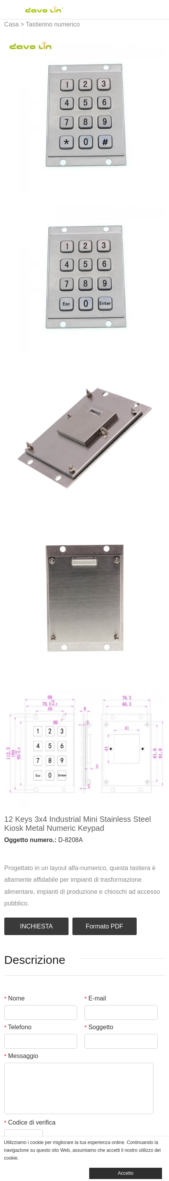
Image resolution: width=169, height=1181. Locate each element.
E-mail (95, 998)
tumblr (87, 851)
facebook (8, 851)
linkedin (21, 851)
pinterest (48, 851)
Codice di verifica (30, 1122)
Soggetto (98, 1027)
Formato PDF (104, 926)
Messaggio (21, 1056)
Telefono (18, 1027)
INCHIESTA (36, 926)
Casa (11, 24)
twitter (35, 851)
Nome (14, 998)
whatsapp (74, 851)
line (61, 851)
